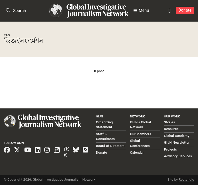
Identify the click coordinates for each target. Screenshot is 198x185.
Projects (170, 149)
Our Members (140, 134)
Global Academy (176, 136)
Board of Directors (110, 146)
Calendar (137, 152)
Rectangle (186, 179)
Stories (169, 122)
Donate (185, 10)
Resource (171, 129)
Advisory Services (178, 156)
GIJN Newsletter (176, 142)
